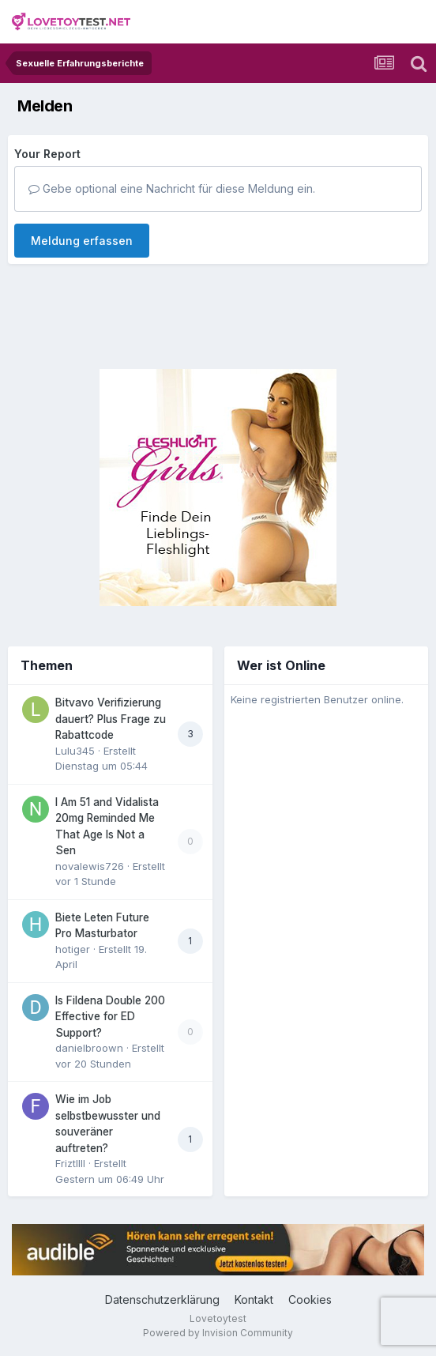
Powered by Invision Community (218, 1333)
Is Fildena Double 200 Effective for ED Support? (110, 1016)
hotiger (72, 949)
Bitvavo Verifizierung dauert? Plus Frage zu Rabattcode (110, 718)
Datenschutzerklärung (162, 1299)
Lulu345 (75, 750)
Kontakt (254, 1299)
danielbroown (89, 1047)
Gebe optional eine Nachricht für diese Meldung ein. (171, 188)
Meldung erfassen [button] (82, 240)
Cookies (310, 1299)
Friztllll (70, 1163)
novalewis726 (89, 866)
